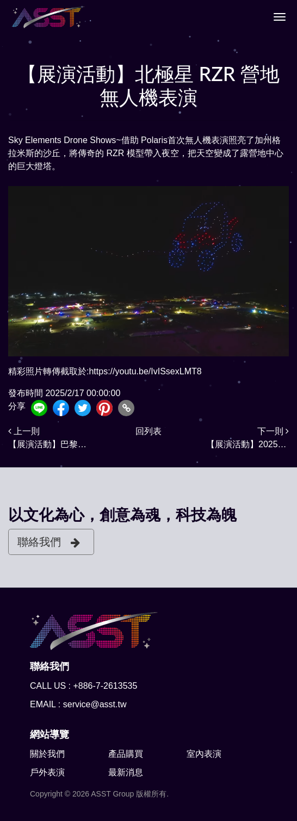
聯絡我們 (48, 542)
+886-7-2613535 (105, 685)
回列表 (148, 431)
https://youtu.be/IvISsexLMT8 (145, 371)
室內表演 (204, 753)
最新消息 (125, 772)
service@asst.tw (95, 704)
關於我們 (47, 753)
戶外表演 (47, 772)
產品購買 (125, 753)
